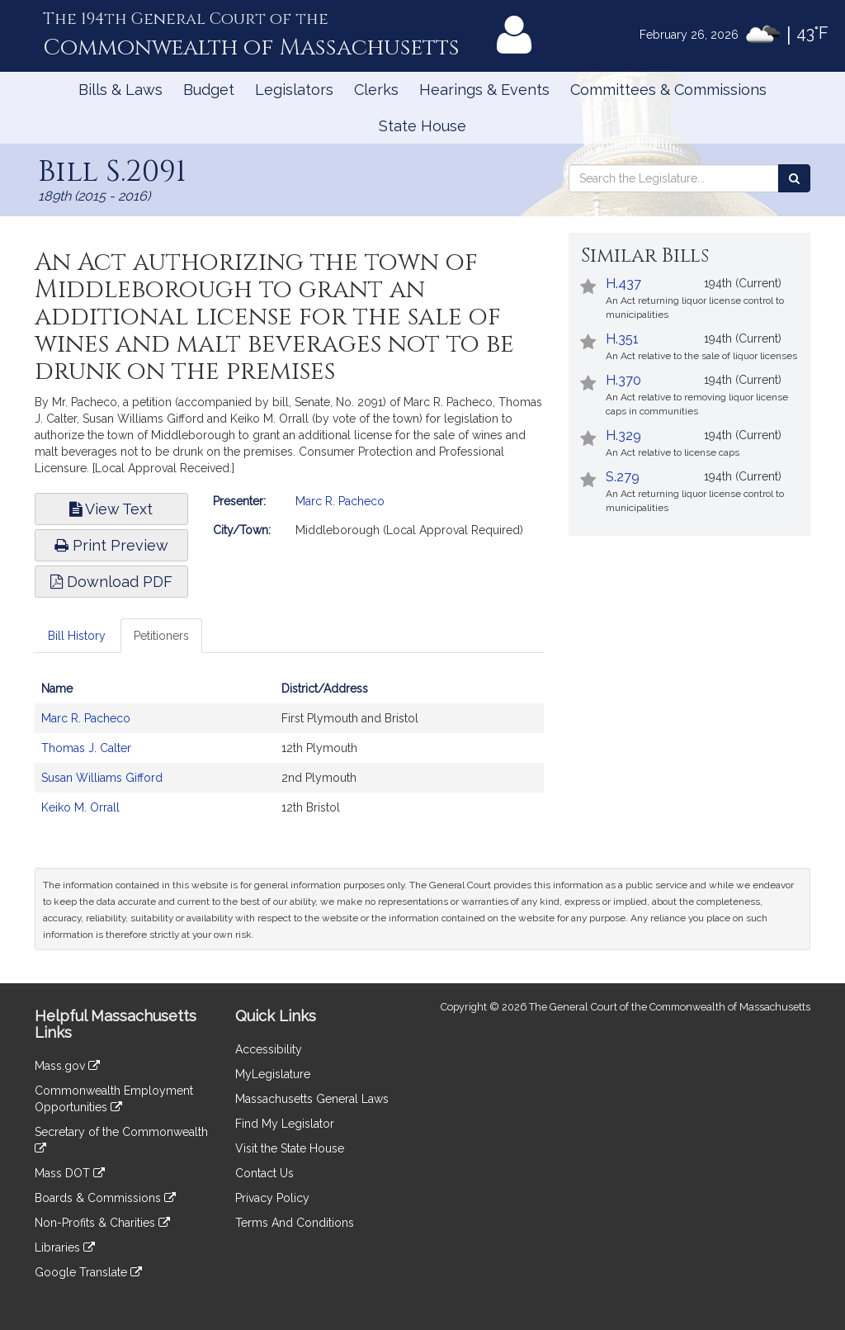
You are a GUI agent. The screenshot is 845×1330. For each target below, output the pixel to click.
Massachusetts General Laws (312, 1098)
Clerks (376, 89)
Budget (208, 89)
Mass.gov (67, 1065)
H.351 (622, 339)
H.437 (623, 283)
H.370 (623, 380)
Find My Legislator (284, 1123)
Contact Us (264, 1173)
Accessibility (268, 1049)
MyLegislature (272, 1074)
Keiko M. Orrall (80, 807)
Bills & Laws (120, 89)
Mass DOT (70, 1173)
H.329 (623, 435)
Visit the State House (289, 1148)
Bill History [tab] (77, 635)
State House (422, 126)
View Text (111, 509)
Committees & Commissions (668, 89)
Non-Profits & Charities (102, 1222)
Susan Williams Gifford (102, 777)
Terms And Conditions (294, 1222)
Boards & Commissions (105, 1198)
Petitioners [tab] (161, 635)
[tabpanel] (289, 756)
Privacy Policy (272, 1198)
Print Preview (111, 545)
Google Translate (88, 1272)
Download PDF (111, 581)
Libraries (65, 1247)
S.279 (623, 477)
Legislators (294, 89)
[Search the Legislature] (794, 178)
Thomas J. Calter (86, 748)
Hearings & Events (484, 89)
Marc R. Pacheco (340, 501)
